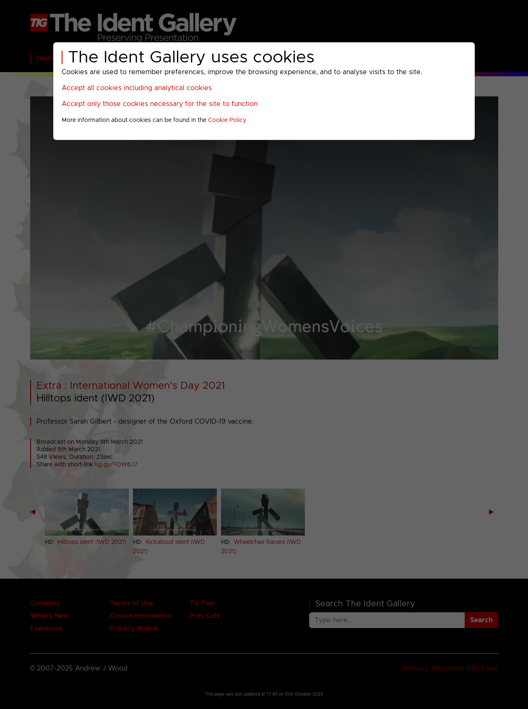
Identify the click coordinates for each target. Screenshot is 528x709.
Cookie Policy (227, 120)
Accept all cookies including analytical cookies (137, 88)
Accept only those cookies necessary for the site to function (159, 104)
